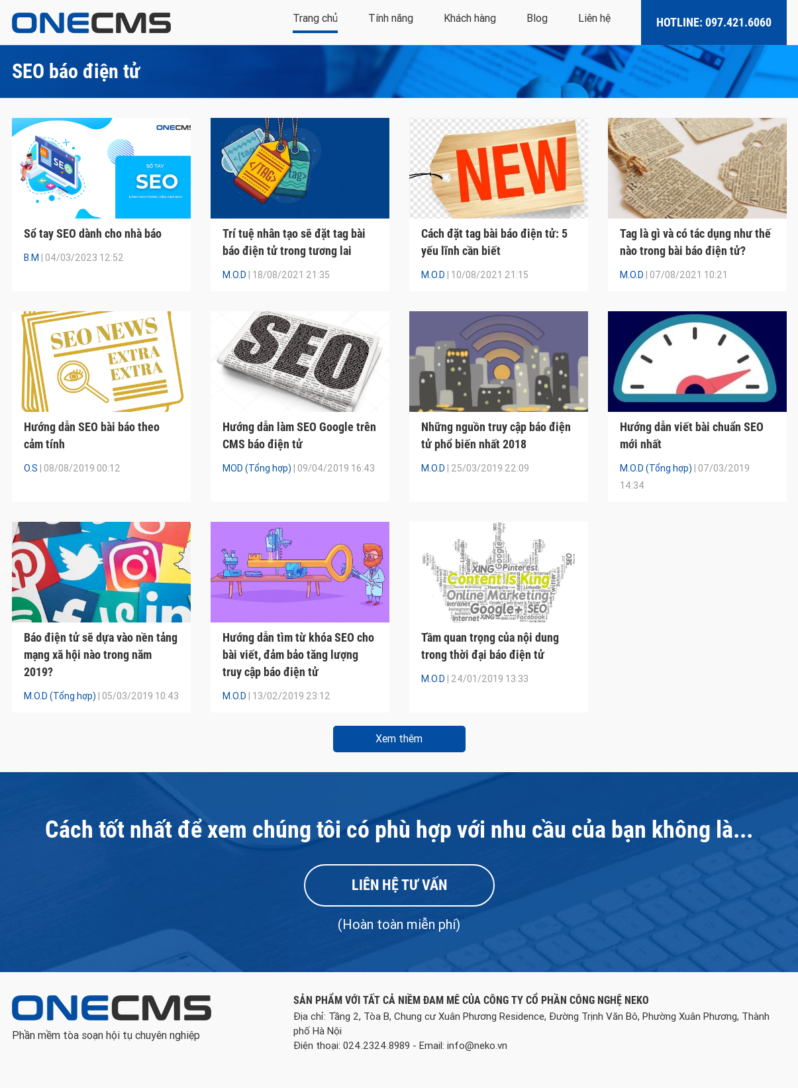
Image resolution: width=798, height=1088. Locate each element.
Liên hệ (594, 18)
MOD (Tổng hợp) (257, 468)
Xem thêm (399, 738)
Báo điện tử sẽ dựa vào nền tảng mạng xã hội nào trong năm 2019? (100, 654)
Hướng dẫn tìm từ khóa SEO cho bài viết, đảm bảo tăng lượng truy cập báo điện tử (298, 654)
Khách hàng (470, 18)
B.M (31, 257)
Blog (537, 18)
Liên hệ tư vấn (399, 885)
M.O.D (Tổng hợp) (656, 468)
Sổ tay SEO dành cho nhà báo (93, 233)
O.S (31, 468)
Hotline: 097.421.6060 (714, 22)
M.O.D (234, 275)
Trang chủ (315, 18)
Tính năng (390, 18)
